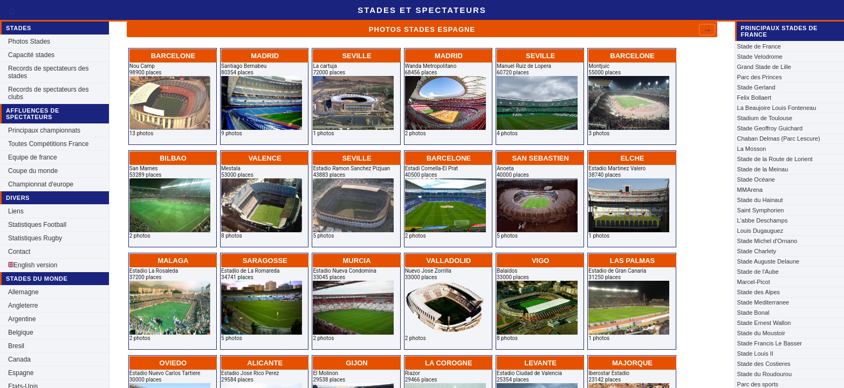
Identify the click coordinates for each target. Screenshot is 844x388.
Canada (19, 359)
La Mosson (751, 149)
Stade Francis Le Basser (769, 343)
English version (32, 265)
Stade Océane (756, 179)
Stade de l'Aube (758, 271)
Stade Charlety (757, 251)
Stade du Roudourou (764, 374)
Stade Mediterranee (763, 302)
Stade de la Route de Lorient (775, 159)
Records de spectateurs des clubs (48, 93)
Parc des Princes (759, 77)
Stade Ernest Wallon (764, 323)
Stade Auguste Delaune (768, 261)
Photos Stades (29, 41)
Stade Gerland (756, 87)
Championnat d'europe (40, 184)
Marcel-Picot (753, 282)
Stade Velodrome (760, 56)
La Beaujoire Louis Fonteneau (776, 108)
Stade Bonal (753, 312)
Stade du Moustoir (761, 333)
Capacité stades (31, 55)
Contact (19, 251)
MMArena (750, 189)
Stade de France (759, 46)
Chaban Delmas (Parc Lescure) (778, 138)
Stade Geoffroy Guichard (769, 128)
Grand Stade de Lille (764, 67)
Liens (16, 211)
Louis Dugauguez (760, 230)
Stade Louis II (755, 353)
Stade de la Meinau (762, 169)
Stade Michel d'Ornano (767, 241)
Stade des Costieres (764, 364)
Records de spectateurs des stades (48, 72)
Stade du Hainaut (760, 200)
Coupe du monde (33, 171)
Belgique (20, 332)
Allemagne (23, 292)
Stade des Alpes (758, 292)
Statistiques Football (37, 224)
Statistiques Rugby (35, 238)
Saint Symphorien (760, 210)
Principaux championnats (44, 130)
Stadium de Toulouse (765, 118)
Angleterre (23, 305)
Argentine (22, 319)
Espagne (20, 373)
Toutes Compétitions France (48, 144)
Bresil (16, 346)
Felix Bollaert (754, 97)
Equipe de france (32, 157)
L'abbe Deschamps (762, 220)
